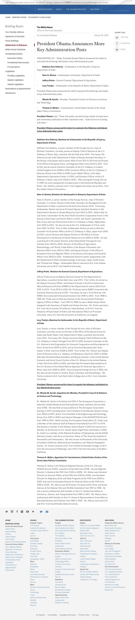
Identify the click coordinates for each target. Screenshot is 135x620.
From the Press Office (14, 544)
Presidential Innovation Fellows (88, 555)
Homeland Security (37, 574)
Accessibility (52, 615)
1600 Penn (95, 9)
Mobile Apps (84, 531)
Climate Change (36, 544)
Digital (82, 523)
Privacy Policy (84, 615)
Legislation (10, 71)
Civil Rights (34, 541)
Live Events (9, 539)
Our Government (111, 567)
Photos (8, 534)
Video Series (109, 533)
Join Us (83, 538)
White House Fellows (88, 551)
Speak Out (84, 569)
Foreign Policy (35, 551)
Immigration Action (37, 559)
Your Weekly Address (14, 32)
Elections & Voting (112, 585)
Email (123, 48)
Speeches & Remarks (14, 36)
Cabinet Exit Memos (37, 528)
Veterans (33, 603)
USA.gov (95, 615)
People (58, 523)
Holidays (108, 538)
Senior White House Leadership (62, 545)
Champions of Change (88, 580)
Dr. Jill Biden (60, 533)
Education (34, 549)
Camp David (109, 561)
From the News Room (14, 526)
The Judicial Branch (112, 574)
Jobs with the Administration (85, 545)
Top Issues (34, 538)
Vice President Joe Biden (64, 528)
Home (8, 17)
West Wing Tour (111, 525)
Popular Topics (36, 523)
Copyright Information (68, 615)
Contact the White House (89, 574)
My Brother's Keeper (63, 590)
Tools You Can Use (87, 536)
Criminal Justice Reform (39, 531)
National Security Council (64, 574)
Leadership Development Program (89, 565)
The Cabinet (59, 536)
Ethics (32, 569)
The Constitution (111, 577)
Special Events (61, 595)
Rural (32, 580)
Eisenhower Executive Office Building (113, 557)
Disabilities (34, 567)
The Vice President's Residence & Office (112, 552)
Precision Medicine (62, 592)
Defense (33, 564)
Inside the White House (114, 523)
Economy (33, 546)
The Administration (76, 9)
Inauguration (60, 600)
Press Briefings (12, 41)
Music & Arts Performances (15, 542)
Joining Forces (60, 585)
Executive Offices (62, 551)
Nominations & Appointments (18, 88)
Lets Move (59, 582)
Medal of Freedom (62, 603)
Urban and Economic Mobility (38, 599)
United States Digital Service (87, 560)
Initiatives (59, 580)
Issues (59, 9)
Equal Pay (34, 572)
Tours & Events (85, 541)
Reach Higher (60, 587)
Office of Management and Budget (65, 555)
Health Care (34, 554)
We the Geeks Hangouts (89, 528)
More (32, 561)
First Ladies (109, 549)
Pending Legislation (16, 75)
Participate (85, 520)
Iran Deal (33, 556)
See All (32, 536)
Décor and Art (110, 536)
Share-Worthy (10, 532)
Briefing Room (45, 9)
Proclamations (13, 67)
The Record (34, 525)
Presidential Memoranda (18, 62)
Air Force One (110, 564)
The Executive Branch (113, 569)
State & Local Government (115, 587)
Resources (109, 590)
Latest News (10, 529)
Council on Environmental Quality (65, 570)
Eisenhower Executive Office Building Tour (113, 529)
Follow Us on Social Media (90, 525)
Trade (32, 595)
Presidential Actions (14, 54)
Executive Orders (15, 58)
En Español (40, 615)
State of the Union (62, 597)
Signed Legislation (15, 80)
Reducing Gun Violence (39, 577)
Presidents (109, 546)
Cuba (32, 533)
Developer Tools (86, 533)
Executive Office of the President (63, 539)
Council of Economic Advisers (63, 565)
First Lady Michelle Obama (65, 531)
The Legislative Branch (113, 572)
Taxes (32, 590)
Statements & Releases (39, 17)
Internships (84, 549)
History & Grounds (112, 544)
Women (33, 605)
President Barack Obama (64, 525)
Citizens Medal (85, 577)
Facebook (123, 42)
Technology (34, 592)
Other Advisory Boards (63, 549)
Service (33, 582)
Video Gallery (10, 537)
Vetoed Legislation (15, 84)
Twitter (123, 36)
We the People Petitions (89, 572)
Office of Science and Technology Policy (63, 560)
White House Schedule (15, 49)
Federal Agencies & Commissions (112, 581)
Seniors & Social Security (39, 587)
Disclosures (10, 93)
